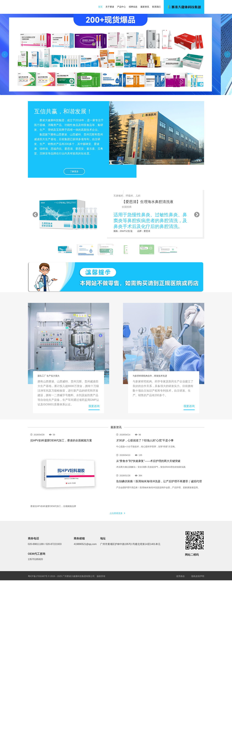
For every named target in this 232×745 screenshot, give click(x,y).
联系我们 (156, 7)
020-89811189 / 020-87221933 (45, 544)
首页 (100, 7)
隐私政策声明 (197, 576)
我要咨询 (94, 406)
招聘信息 (133, 7)
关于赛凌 (109, 7)
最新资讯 (144, 7)
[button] (5, 54)
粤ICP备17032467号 (38, 576)
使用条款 (180, 576)
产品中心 (121, 7)
